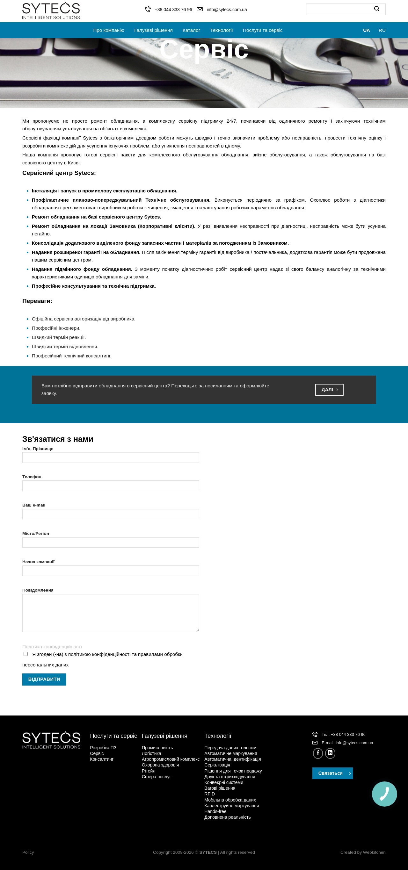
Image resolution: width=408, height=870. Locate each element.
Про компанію (108, 30)
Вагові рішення (219, 788)
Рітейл (148, 770)
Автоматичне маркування (230, 753)
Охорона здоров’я (160, 764)
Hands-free (215, 811)
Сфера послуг (156, 776)
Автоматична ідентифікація (232, 759)
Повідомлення (110, 612)
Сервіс (97, 753)
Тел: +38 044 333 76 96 (344, 734)
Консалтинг (101, 759)
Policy (28, 852)
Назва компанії (110, 569)
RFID (209, 793)
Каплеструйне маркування (231, 805)
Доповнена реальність (227, 817)
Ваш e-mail (110, 513)
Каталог (191, 30)
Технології (221, 30)
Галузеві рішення (153, 30)
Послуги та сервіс (263, 30)
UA (366, 30)
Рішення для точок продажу (233, 770)
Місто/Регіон (110, 541)
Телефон (110, 484)
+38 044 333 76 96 (173, 9)
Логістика (151, 753)
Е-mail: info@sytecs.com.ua (347, 742)
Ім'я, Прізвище (110, 456)
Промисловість (157, 747)
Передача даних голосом (230, 747)
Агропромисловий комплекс (171, 759)
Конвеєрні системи (223, 782)
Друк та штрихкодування (229, 776)
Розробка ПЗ (103, 747)
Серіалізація (217, 764)
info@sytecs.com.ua (227, 9)
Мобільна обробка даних (230, 799)
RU (382, 30)
